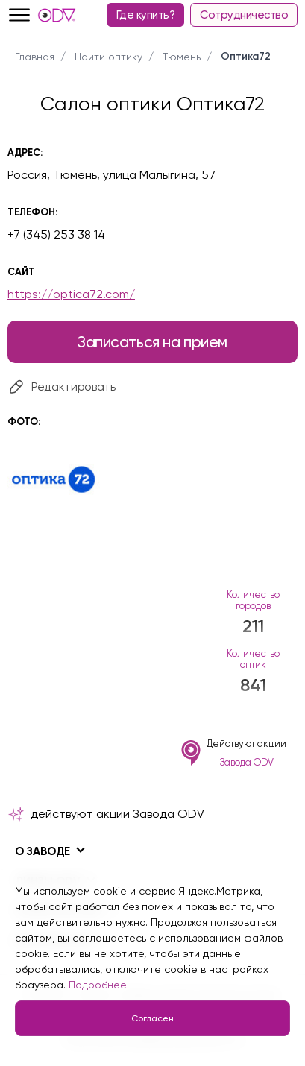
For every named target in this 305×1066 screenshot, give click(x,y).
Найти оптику (108, 57)
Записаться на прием (152, 341)
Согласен (152, 1018)
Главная (34, 57)
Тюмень (182, 57)
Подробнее (98, 985)
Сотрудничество (244, 15)
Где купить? (145, 15)
